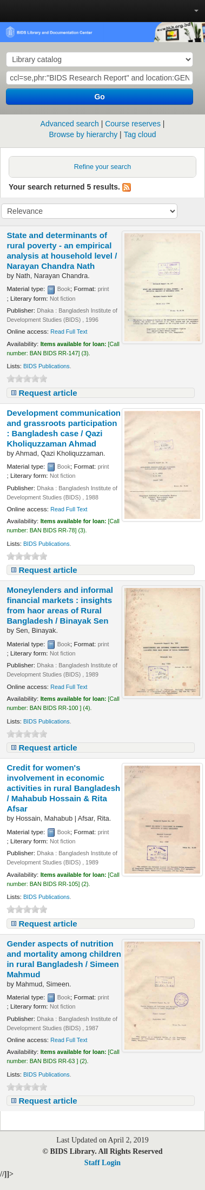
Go (99, 96)
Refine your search (102, 167)
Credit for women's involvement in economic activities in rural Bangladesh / (63, 788)
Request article (47, 392)
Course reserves (133, 123)
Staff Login (102, 1163)
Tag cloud (140, 134)
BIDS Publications (46, 366)
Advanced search (70, 123)
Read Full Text (68, 331)
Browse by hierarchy (83, 134)
